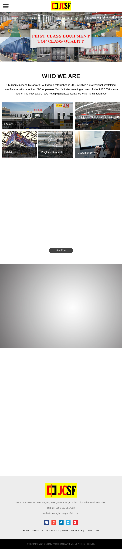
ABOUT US (38, 530)
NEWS (65, 530)
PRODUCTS (52, 530)
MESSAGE (76, 530)
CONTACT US (92, 530)
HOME (26, 530)
